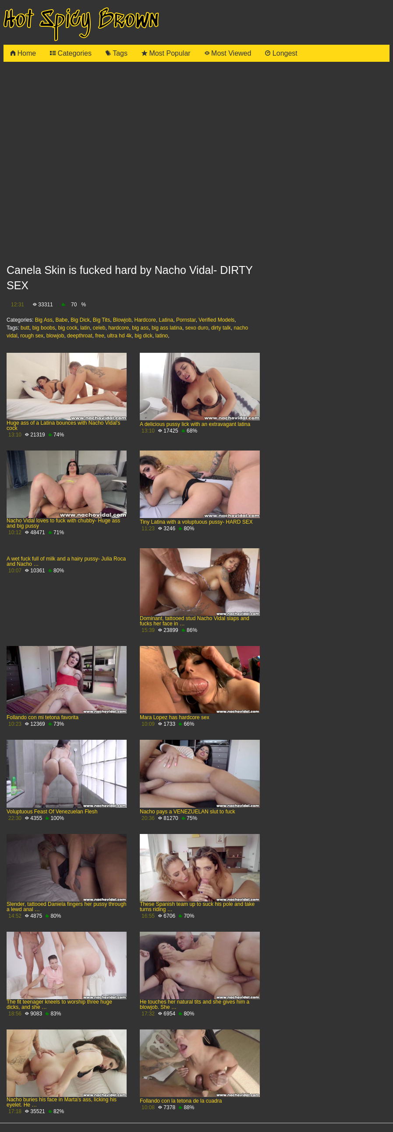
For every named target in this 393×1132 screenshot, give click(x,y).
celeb (99, 328)
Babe (61, 320)
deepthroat (79, 336)
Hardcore (145, 320)
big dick (143, 336)
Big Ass (44, 320)
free (99, 336)
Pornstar (186, 320)
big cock (67, 328)
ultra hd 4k (119, 336)
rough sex (31, 336)
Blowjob (122, 320)
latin (85, 328)
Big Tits (101, 320)
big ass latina (167, 328)
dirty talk (221, 328)
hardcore (118, 328)
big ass (140, 328)
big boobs (43, 328)
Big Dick (80, 320)
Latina (166, 320)
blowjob (55, 336)
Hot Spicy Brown (81, 20)
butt (25, 328)
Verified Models (216, 320)
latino (162, 336)
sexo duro (197, 328)
